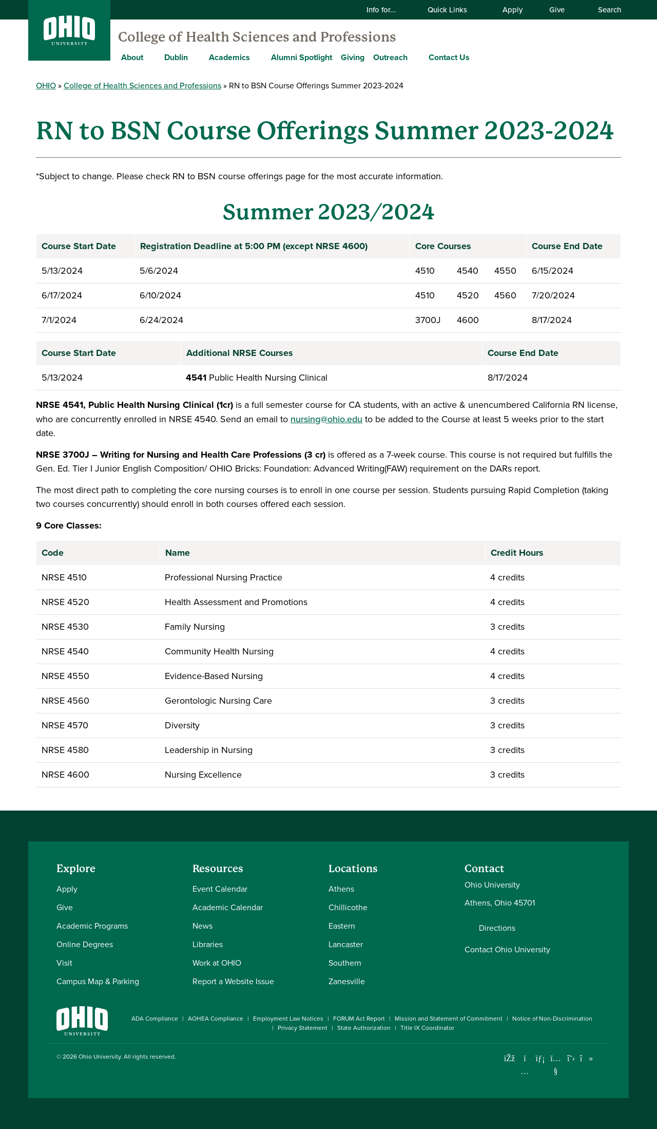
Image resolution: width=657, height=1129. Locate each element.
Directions (497, 928)
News (202, 926)
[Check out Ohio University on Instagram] (524, 1071)
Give (557, 9)
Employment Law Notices (288, 1018)
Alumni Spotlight (301, 57)
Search (604, 9)
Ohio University (100, 1056)
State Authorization (364, 1027)
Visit (64, 963)
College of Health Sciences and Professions (257, 37)
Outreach (390, 57)
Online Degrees (84, 944)
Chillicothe (348, 907)
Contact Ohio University (507, 949)
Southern (344, 963)
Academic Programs (92, 926)
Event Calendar (219, 889)
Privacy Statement (302, 1027)
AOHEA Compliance (215, 1018)
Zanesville (346, 981)
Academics (229, 57)
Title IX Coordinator (427, 1027)
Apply (513, 9)
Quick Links (454, 9)
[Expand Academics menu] (257, 57)
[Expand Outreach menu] (415, 57)
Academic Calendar (227, 907)
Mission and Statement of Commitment (449, 1018)
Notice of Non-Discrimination (552, 1018)
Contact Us (449, 57)
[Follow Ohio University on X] (571, 1058)
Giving (352, 57)
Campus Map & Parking (97, 981)
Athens (341, 889)
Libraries (207, 944)
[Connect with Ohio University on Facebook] (509, 1058)
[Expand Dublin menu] (195, 57)
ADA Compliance (154, 1018)
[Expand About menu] (151, 57)
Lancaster (345, 944)
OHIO (46, 85)
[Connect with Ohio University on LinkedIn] (540, 1058)
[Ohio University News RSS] (601, 1058)
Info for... (387, 9)
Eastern (341, 926)
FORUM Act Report (359, 1018)
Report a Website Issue (233, 981)
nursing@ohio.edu (326, 418)
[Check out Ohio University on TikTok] (586, 1058)
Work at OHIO (216, 963)
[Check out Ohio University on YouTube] (555, 1065)
